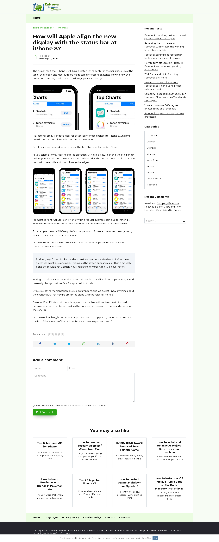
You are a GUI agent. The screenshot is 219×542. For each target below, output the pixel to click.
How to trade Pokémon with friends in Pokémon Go (50, 484)
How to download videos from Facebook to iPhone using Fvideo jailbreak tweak (163, 85)
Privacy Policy (70, 517)
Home (37, 517)
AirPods (151, 147)
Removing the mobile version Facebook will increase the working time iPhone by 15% (164, 46)
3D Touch (152, 135)
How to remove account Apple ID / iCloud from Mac (90, 446)
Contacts (124, 517)
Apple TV (152, 172)
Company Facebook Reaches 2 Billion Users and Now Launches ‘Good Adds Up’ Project (165, 97)
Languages (51, 517)
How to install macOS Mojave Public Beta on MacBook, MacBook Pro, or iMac (169, 483)
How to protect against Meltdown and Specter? (129, 483)
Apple (150, 166)
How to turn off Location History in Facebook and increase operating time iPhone (163, 66)
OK (155, 538)
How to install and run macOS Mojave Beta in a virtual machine (169, 447)
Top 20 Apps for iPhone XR (89, 482)
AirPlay (151, 141)
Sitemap (110, 517)
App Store (153, 160)
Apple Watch (154, 178)
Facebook (152, 184)
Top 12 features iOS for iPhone (50, 445)
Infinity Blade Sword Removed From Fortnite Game (129, 446)
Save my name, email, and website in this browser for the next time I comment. (71, 405)
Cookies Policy (92, 517)
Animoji (151, 154)
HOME (37, 18)
